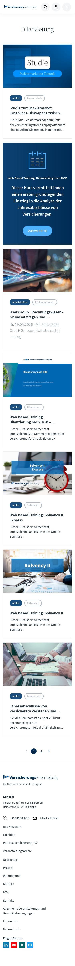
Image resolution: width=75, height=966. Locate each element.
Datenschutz (11, 929)
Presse (7, 868)
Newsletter (10, 860)
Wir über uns (11, 876)
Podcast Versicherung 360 (20, 843)
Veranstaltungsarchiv (17, 851)
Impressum (10, 921)
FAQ (5, 892)
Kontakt (8, 900)
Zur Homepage (20, 7)
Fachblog (9, 835)
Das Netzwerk (12, 827)
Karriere (8, 884)
